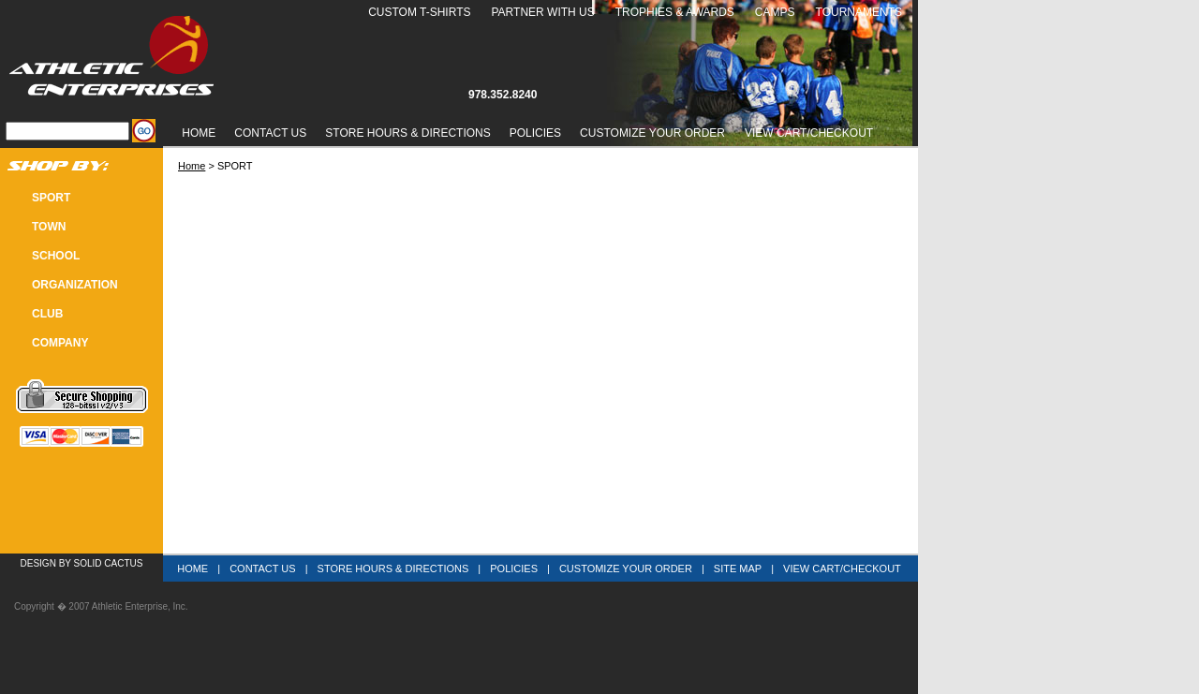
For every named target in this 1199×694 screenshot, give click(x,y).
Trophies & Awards (674, 12)
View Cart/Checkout (842, 568)
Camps (775, 12)
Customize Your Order (652, 133)
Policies (535, 133)
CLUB (47, 313)
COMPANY (60, 342)
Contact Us (270, 133)
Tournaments (859, 12)
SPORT (51, 197)
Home (198, 133)
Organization (75, 284)
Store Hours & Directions (407, 133)
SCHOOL (56, 255)
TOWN (49, 226)
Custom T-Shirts (419, 12)
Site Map (738, 568)
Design (38, 563)
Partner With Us (542, 12)
